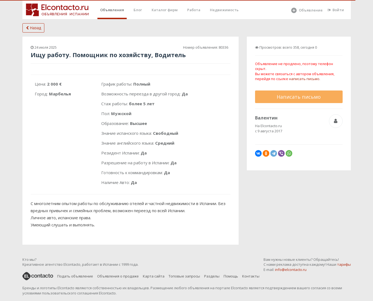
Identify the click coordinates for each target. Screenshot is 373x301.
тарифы (344, 264)
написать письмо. (304, 78)
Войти (336, 9)
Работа (193, 9)
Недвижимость (224, 9)
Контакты (250, 276)
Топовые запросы (184, 276)
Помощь (231, 276)
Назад (33, 27)
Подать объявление (75, 276)
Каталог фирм (165, 9)
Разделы (211, 276)
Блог (138, 9)
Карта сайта (153, 276)
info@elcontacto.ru (291, 269)
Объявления (112, 9)
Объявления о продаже (118, 276)
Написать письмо (299, 96)
